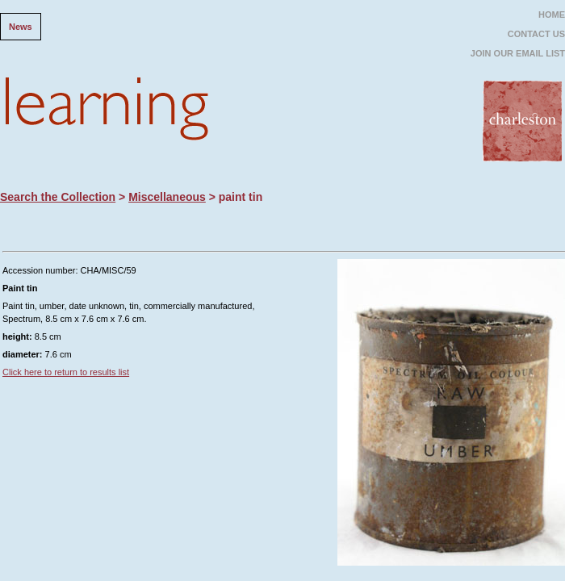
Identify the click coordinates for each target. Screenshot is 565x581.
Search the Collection (57, 196)
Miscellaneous (167, 196)
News (20, 26)
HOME (551, 14)
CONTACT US (536, 34)
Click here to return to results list (65, 372)
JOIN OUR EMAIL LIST (518, 53)
